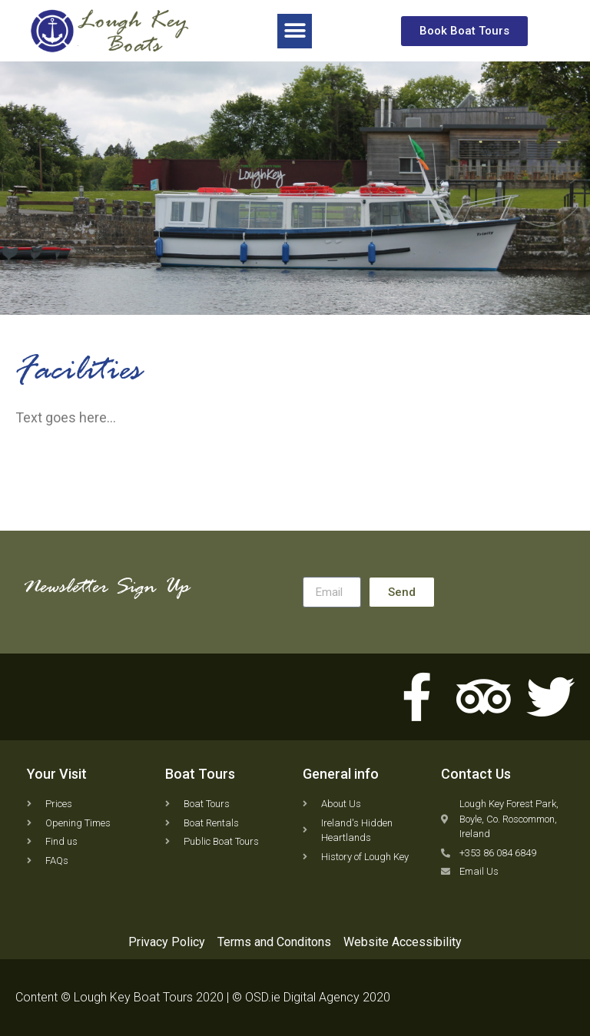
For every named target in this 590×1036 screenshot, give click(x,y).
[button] (294, 30)
